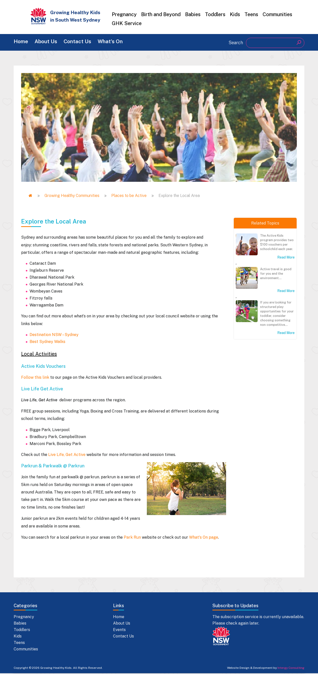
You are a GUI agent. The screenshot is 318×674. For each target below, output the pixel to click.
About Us (50, 42)
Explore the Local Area (53, 465)
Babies (192, 14)
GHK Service (127, 23)
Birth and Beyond (161, 14)
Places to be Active (129, 196)
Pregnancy (124, 14)
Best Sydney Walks (47, 585)
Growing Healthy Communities (71, 196)
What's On (122, 42)
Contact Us (85, 42)
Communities (277, 14)
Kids (235, 14)
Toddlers (215, 14)
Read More (286, 258)
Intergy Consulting (291, 668)
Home (21, 42)
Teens (251, 14)
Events (119, 630)
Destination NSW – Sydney (54, 578)
